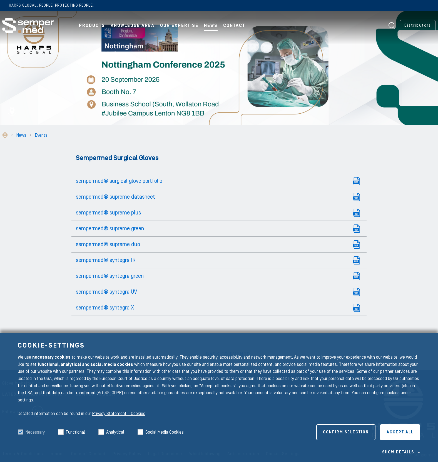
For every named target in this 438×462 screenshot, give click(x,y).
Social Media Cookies (164, 432)
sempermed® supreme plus (108, 213)
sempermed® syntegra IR (106, 260)
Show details (398, 452)
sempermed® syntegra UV (106, 292)
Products (92, 25)
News (211, 25)
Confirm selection (346, 432)
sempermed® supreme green (110, 229)
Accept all (400, 432)
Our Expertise (179, 25)
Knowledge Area (133, 25)
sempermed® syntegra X (105, 308)
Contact (234, 25)
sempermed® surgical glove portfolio (119, 181)
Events (41, 135)
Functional (75, 432)
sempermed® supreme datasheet (115, 197)
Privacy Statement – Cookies (118, 413)
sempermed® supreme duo (108, 244)
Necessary (35, 432)
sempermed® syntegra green (110, 276)
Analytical (115, 432)
